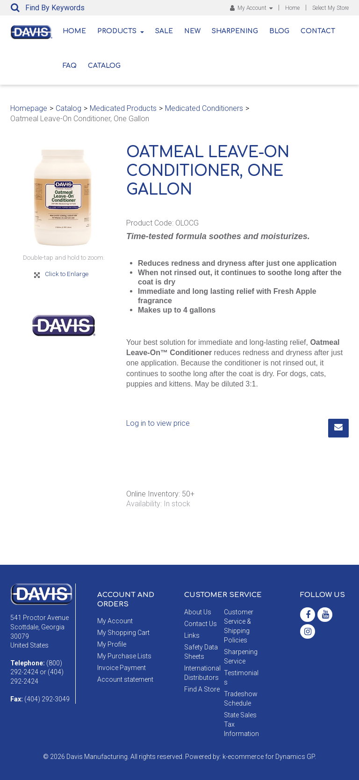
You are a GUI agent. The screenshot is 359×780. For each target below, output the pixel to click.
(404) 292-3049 (47, 699)
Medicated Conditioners (204, 108)
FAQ (70, 65)
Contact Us (200, 623)
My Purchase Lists (124, 656)
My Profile (111, 644)
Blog (279, 31)
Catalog (104, 65)
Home (292, 8)
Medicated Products (123, 108)
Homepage (28, 108)
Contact (318, 31)
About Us (197, 612)
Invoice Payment (121, 667)
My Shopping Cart (123, 632)
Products (120, 31)
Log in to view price (158, 423)
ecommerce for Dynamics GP (271, 756)
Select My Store (330, 8)
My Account (251, 8)
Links (192, 635)
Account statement (125, 679)
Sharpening (235, 31)
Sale (164, 31)
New (192, 31)
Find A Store (202, 689)
